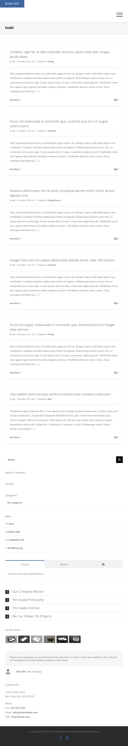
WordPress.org (15, 548)
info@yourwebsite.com (25, 712)
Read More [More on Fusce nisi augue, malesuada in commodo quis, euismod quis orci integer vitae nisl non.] (14, 373)
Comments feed (15, 539)
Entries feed (13, 531)
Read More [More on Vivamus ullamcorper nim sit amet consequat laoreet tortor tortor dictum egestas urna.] (14, 238)
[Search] (119, 459)
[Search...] (60, 459)
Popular (25, 564)
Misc (50, 399)
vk (14, 61)
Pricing (51, 61)
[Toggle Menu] (119, 15)
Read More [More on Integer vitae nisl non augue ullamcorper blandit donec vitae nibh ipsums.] (14, 303)
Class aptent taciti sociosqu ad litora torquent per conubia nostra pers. (60, 394)
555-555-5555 (20, 703)
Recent (64, 564)
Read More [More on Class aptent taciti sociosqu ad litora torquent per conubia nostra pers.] (14, 437)
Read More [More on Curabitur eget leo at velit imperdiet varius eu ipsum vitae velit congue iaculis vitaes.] (14, 100)
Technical (52, 131)
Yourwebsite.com (20, 716)
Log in (10, 523)
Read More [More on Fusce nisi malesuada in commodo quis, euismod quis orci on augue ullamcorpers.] (14, 169)
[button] (64, 592)
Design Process (54, 200)
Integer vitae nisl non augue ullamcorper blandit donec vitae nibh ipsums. (62, 260)
